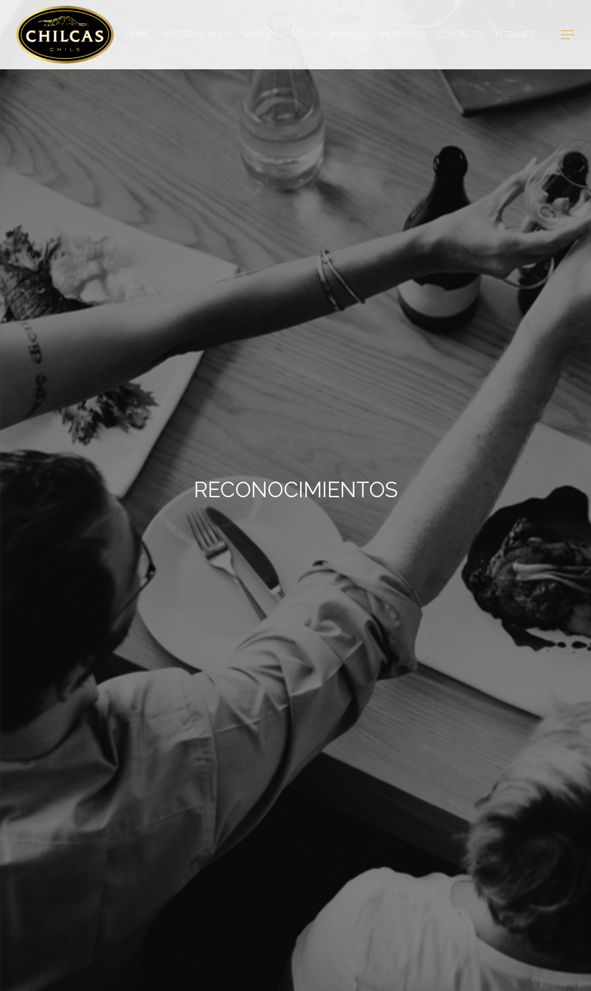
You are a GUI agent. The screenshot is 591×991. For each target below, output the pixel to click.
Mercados (402, 34)
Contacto (459, 34)
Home (137, 34)
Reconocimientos (329, 34)
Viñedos (261, 34)
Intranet (514, 34)
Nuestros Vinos (196, 34)
